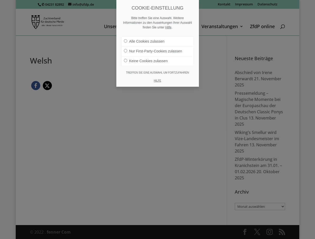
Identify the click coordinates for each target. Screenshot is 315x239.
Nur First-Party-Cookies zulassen (153, 51)
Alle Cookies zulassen (144, 41)
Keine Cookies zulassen (146, 61)
